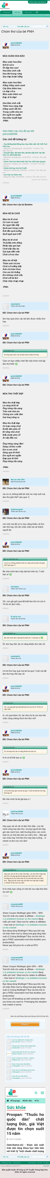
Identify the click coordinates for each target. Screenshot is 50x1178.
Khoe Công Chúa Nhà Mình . (21, 1064)
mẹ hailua (15, 587)
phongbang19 (17, 148)
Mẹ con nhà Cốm (18, 480)
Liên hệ (39, 1163)
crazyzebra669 (17, 904)
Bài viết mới (17, 15)
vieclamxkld (16, 1048)
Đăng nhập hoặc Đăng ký (37, 2)
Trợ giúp (46, 1163)
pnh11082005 (16, 43)
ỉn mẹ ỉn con (16, 617)
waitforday (15, 170)
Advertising (32, 1163)
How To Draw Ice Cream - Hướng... (23, 1058)
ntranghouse (16, 157)
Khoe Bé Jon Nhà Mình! (20, 1076)
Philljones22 (16, 1060)
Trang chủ (6, 12)
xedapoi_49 (16, 164)
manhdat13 (15, 656)
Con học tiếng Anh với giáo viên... (23, 1040)
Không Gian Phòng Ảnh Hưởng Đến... (24, 1046)
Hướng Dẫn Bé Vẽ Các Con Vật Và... (24, 1052)
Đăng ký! (25, 1024)
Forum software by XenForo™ (10, 1166)
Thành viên (28, 12)
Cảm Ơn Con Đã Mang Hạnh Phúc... (24, 1070)
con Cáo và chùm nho (13, 175)
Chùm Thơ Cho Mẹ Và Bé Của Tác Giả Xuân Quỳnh (24, 162)
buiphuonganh (17, 509)
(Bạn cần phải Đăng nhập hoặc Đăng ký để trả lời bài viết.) (30, 1016)
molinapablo (16, 1066)
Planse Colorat (17, 1054)
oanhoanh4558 (17, 811)
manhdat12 (15, 304)
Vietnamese (17, 1163)
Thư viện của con (39, 177)
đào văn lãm (16, 1042)
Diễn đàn (17, 12)
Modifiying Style (6, 1163)
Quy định (46, 1166)
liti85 (13, 177)
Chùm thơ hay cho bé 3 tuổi (15, 168)
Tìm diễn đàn (6, 15)
